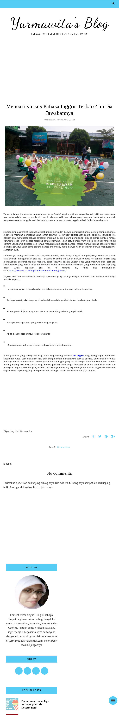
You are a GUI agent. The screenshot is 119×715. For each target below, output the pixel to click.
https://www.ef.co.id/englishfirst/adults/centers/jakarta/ (37, 270)
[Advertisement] (59, 69)
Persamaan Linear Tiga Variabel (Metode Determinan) (35, 704)
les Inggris (78, 355)
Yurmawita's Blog (59, 23)
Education (63, 447)
